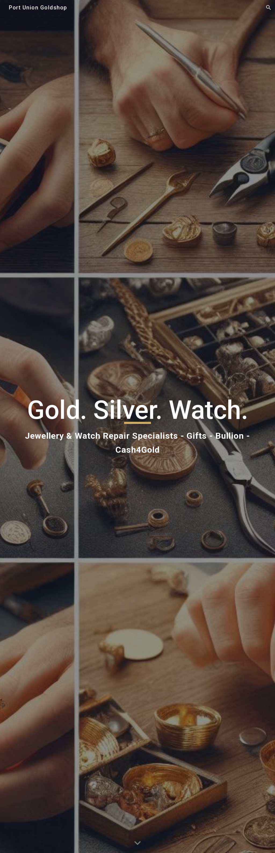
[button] (268, 7)
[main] (137, 426)
